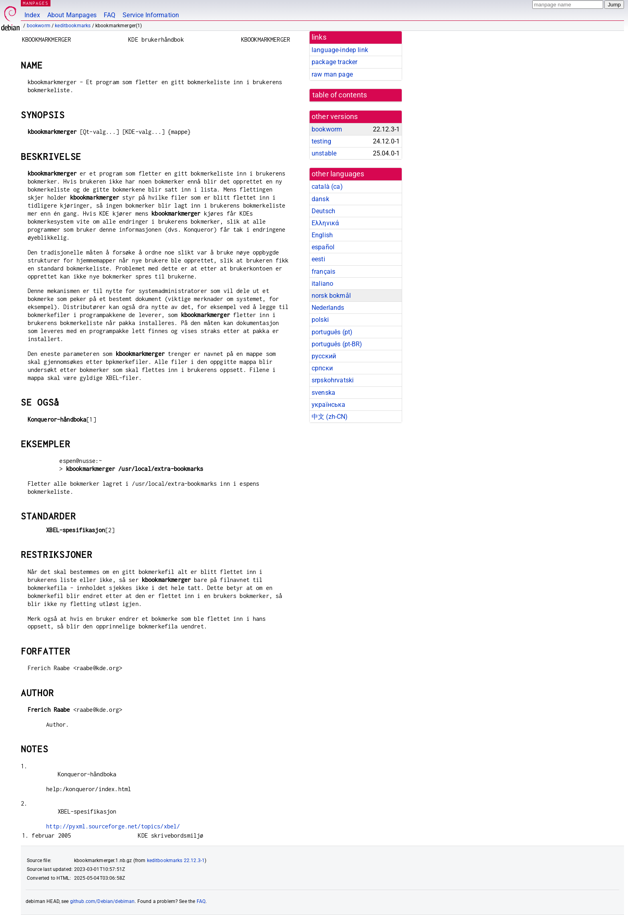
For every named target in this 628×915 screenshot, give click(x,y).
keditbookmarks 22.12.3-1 (176, 860)
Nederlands (328, 307)
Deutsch (323, 211)
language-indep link (340, 50)
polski (320, 319)
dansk (320, 199)
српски (322, 368)
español (323, 247)
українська (329, 404)
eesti (318, 259)
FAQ (109, 15)
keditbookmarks (73, 25)
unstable (324, 153)
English (322, 235)
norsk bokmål (331, 295)
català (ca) (327, 186)
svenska (323, 392)
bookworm (38, 25)
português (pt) (332, 332)
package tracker (334, 62)
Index (32, 15)
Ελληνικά (325, 223)
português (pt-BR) (337, 344)
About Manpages (72, 15)
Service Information (151, 15)
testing (321, 141)
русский (324, 356)
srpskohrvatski (333, 380)
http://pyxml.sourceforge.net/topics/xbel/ (113, 826)
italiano (322, 283)
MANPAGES (35, 3)
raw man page (332, 74)
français (323, 271)
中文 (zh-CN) (330, 416)
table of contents (339, 95)
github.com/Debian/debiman (102, 901)
